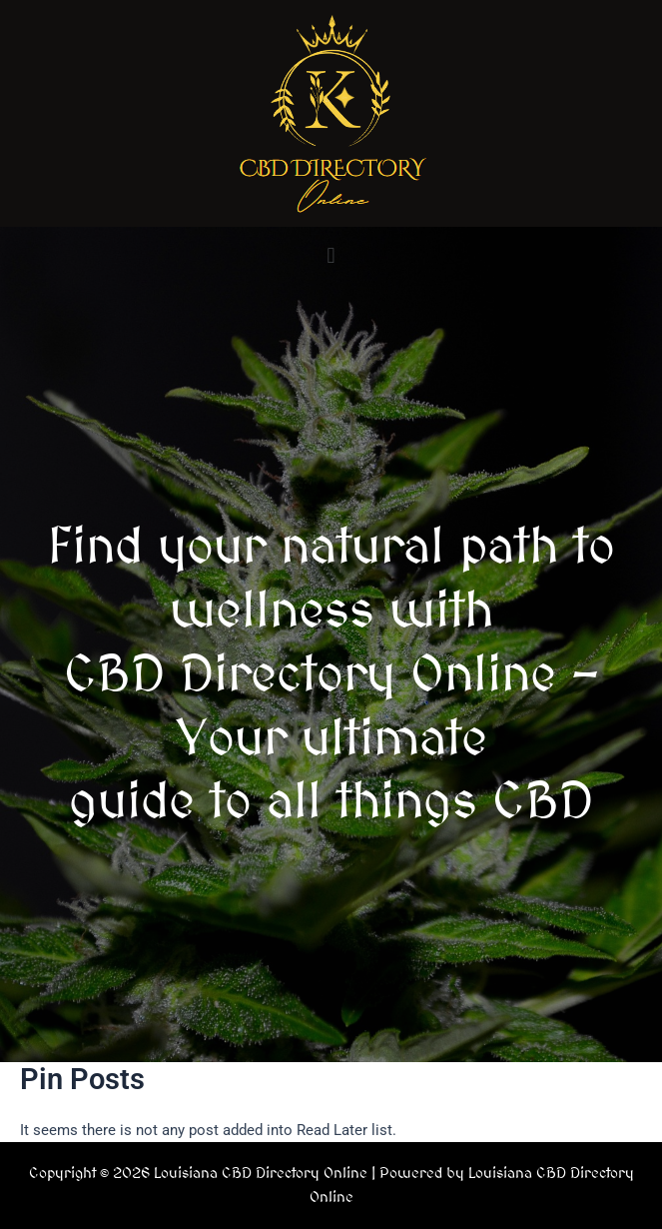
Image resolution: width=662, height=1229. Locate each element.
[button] (331, 255)
